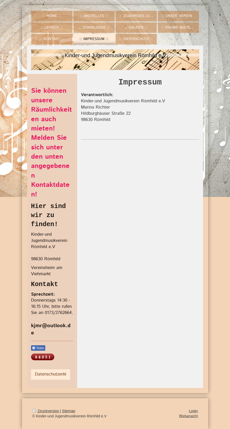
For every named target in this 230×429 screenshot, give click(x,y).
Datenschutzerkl (50, 374)
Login (193, 411)
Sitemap (68, 411)
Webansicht (188, 416)
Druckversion (46, 411)
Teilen (38, 348)
